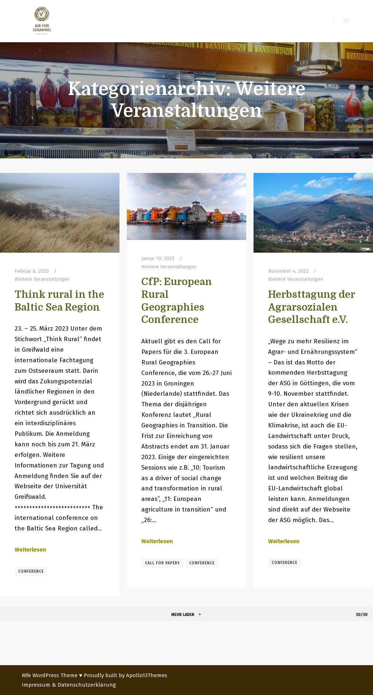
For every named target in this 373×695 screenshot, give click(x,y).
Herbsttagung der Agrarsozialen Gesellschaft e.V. (311, 307)
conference (31, 571)
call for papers (162, 563)
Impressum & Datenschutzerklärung (69, 685)
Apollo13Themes (146, 675)
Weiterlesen (30, 549)
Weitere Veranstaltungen (42, 279)
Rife (26, 675)
